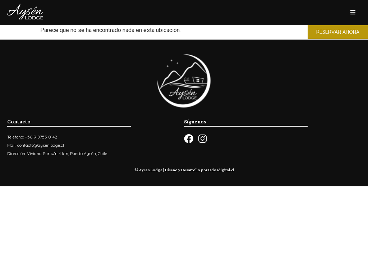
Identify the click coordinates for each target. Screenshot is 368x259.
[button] (338, 32)
